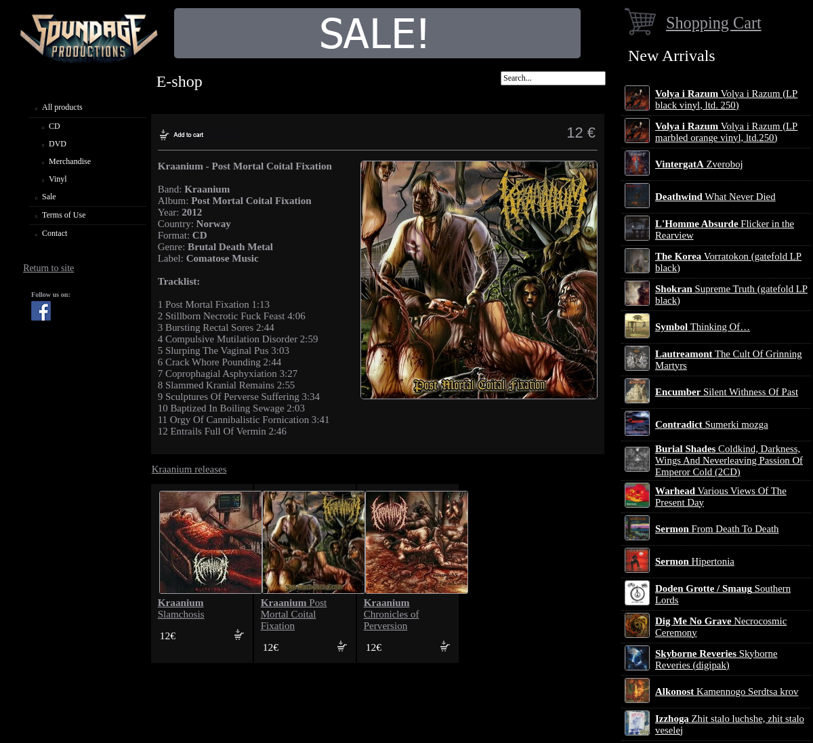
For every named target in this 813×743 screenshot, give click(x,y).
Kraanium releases (189, 469)
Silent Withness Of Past (726, 391)
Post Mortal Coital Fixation (294, 614)
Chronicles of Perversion (391, 614)
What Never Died (715, 196)
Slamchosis (181, 608)
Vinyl (58, 179)
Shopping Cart (714, 23)
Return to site (48, 268)
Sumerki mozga (711, 424)
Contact (54, 233)
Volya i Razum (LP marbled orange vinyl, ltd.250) (726, 132)
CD (54, 126)
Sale (49, 196)
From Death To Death (717, 528)
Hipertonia (694, 561)
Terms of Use (63, 215)
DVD (57, 143)
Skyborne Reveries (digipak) (716, 659)
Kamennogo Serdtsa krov (726, 691)
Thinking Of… (702, 326)
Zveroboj (699, 164)
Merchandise (70, 161)
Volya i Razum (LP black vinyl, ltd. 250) (726, 99)
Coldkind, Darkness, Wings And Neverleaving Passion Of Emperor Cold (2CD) (729, 460)
